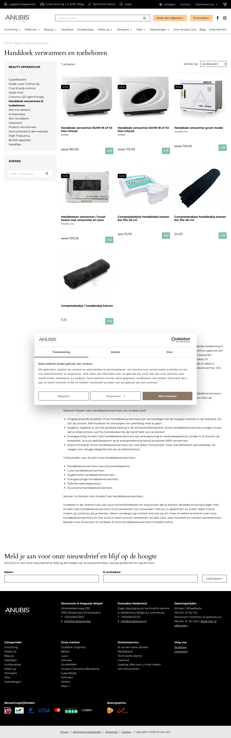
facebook (180, 647)
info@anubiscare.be (77, 621)
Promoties (200, 18)
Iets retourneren (129, 668)
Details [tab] (115, 351)
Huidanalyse (17, 114)
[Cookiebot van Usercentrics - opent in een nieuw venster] (177, 340)
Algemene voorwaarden (87, 731)
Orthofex (67, 677)
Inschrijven (213, 578)
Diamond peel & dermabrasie (28, 131)
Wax (7, 677)
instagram (181, 651)
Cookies (126, 731)
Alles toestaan (167, 396)
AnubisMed (68, 664)
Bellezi (65, 651)
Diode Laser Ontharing (24, 84)
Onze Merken (217, 34)
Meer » (65, 686)
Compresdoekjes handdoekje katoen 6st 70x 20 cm (143, 218)
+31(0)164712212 (131, 617)
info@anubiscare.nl (134, 621)
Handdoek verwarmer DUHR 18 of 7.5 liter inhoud (86, 129)
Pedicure (10, 651)
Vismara (66, 660)
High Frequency (19, 135)
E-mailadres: (112, 572)
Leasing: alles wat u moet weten (139, 664)
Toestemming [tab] (61, 351)
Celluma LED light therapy (26, 97)
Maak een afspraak (168, 18)
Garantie (123, 660)
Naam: (8, 572)
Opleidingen (12, 681)
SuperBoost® (17, 79)
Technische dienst (130, 656)
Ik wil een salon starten (133, 647)
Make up (10, 668)
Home (8, 42)
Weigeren (64, 396)
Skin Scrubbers (19, 118)
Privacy (64, 731)
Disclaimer (111, 731)
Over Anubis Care (184, 34)
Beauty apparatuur (37, 42)
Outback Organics (73, 647)
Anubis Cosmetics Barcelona (80, 668)
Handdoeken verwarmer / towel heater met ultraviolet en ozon (83, 218)
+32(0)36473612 (74, 617)
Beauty (19, 42)
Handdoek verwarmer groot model (198, 127)
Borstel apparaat (20, 140)
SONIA (65, 681)
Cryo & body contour (22, 88)
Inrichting (11, 647)
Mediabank (125, 651)
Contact (185, 4)
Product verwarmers (22, 127)
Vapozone (15, 122)
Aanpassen (115, 396)
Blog (202, 34)
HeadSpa (15, 144)
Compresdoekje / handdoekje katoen (87, 305)
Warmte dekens (19, 109)
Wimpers (10, 673)
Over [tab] (170, 351)
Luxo (64, 656)
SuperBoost (69, 673)
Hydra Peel (16, 92)
